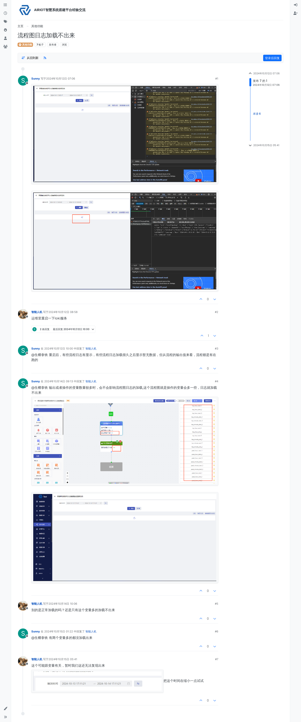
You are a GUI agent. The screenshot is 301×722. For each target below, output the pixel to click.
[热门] (5, 30)
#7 (216, 659)
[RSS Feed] (45, 58)
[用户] (5, 38)
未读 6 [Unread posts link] (257, 113)
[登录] (295, 5)
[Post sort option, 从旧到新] (29, 58)
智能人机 (36, 312)
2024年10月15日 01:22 (58, 631)
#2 (216, 312)
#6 (216, 631)
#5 (216, 603)
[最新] (5, 13)
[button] (5, 708)
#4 (216, 381)
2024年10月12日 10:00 (58, 348)
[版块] (5, 5)
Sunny (35, 78)
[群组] (5, 46)
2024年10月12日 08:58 (63, 312)
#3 (216, 348)
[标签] (5, 21)
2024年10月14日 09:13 (58, 381)
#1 (216, 78)
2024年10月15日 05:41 (62, 659)
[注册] (295, 13)
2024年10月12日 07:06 (60, 78)
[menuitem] (295, 5)
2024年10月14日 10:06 (62, 603)
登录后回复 (272, 58)
